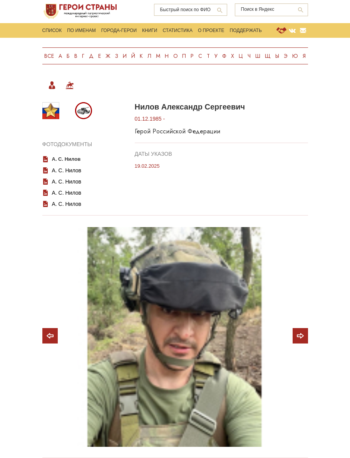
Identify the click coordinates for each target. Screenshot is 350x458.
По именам (81, 30)
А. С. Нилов (66, 159)
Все (49, 56)
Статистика (177, 30)
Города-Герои (119, 30)
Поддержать (246, 30)
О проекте (211, 30)
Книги (149, 30)
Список (52, 30)
